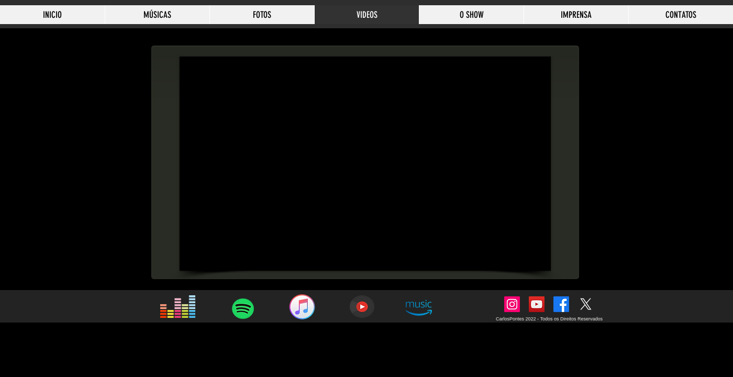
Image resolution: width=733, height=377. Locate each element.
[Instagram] (512, 304)
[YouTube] (537, 304)
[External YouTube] (365, 164)
